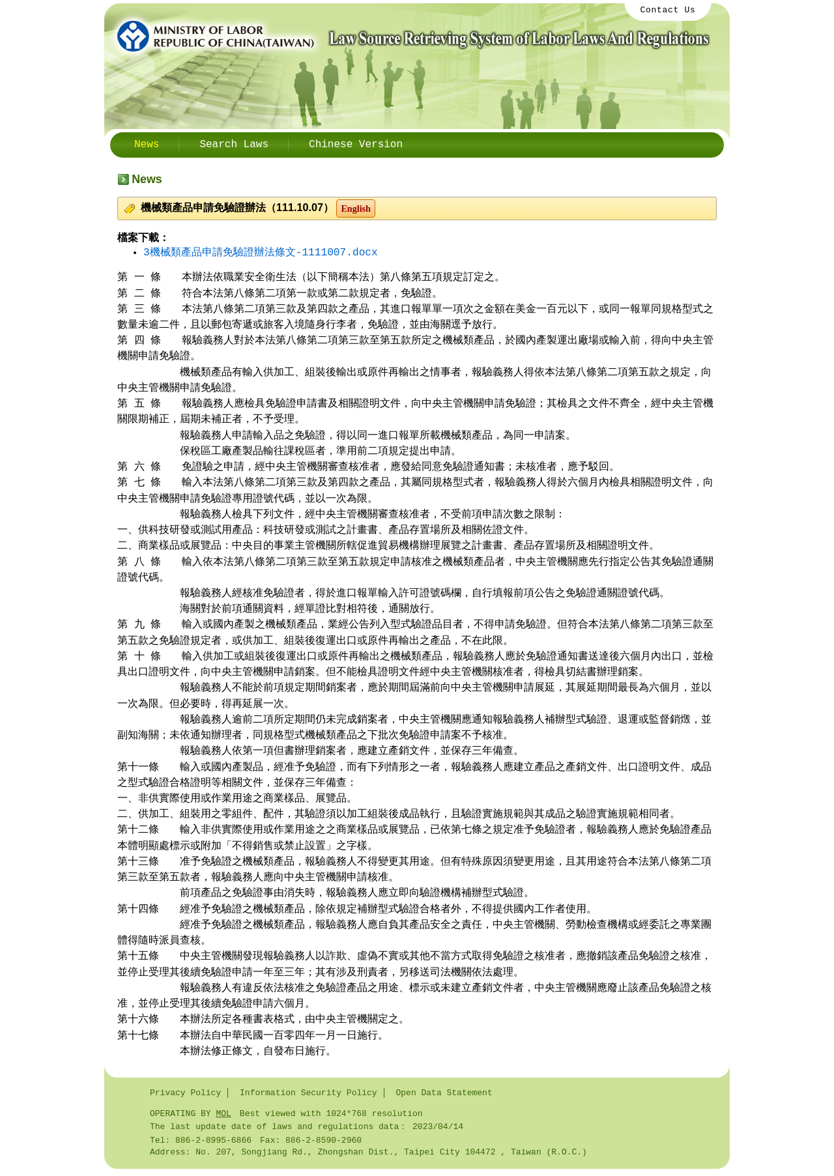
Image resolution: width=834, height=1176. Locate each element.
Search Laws (233, 144)
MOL (223, 1117)
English (356, 208)
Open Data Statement (443, 1095)
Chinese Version (356, 144)
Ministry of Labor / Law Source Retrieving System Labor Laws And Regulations (410, 35)
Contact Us (668, 11)
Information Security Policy (308, 1095)
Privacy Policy (185, 1095)
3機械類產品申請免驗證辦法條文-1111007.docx (260, 253)
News (146, 144)
